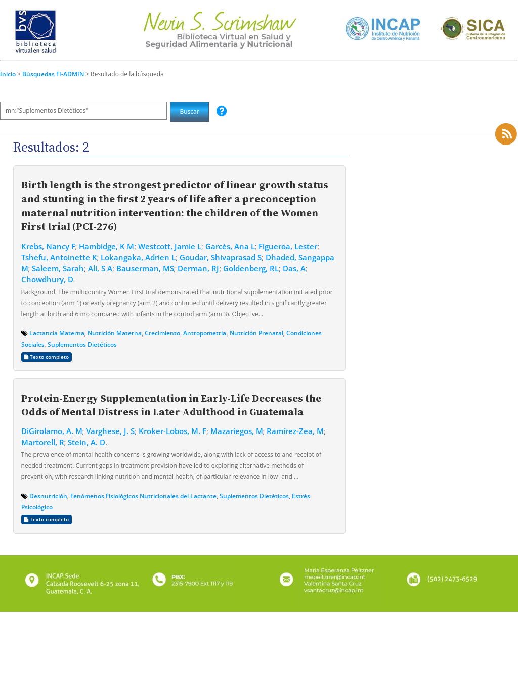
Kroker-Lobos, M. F (172, 431)
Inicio (8, 74)
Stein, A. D (86, 442)
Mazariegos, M (236, 431)
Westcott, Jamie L (169, 246)
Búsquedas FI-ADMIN (53, 74)
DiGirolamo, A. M (51, 431)
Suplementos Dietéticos (82, 344)
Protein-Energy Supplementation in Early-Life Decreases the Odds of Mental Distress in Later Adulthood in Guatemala (171, 405)
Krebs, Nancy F (48, 246)
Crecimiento (162, 333)
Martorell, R (42, 442)
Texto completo (46, 357)
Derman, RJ (198, 268)
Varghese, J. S (110, 431)
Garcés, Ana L (230, 246)
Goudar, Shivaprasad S (221, 257)
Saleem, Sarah (58, 268)
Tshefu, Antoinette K (59, 257)
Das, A (294, 268)
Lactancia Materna (56, 333)
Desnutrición (48, 496)
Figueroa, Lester (287, 246)
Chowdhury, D (47, 279)
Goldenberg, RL (251, 268)
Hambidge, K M (106, 246)
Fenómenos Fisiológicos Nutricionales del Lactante (143, 496)
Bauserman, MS (145, 268)
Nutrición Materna (115, 333)
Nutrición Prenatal (256, 333)
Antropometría (204, 333)
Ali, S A (100, 268)
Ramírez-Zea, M (295, 431)
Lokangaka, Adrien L (138, 257)
